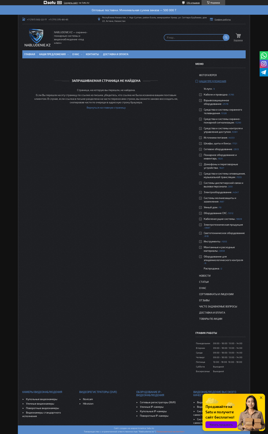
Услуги (208, 88)
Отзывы (204, 300)
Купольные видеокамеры (41, 399)
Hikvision (88, 403)
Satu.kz (150, 428)
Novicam (88, 399)
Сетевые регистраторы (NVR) (158, 402)
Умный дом (210, 207)
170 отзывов (193, 2)
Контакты (92, 54)
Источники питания (215, 137)
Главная (29, 54)
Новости (204, 275)
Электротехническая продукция (223, 224)
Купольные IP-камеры (153, 411)
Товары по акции (210, 318)
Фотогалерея (208, 75)
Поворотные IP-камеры (154, 415)
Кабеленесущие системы (219, 218)
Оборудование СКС (215, 213)
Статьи (204, 281)
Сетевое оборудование (218, 149)
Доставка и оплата (115, 54)
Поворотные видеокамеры (42, 408)
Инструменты (212, 241)
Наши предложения (52, 54)
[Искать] (226, 37)
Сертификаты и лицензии (216, 294)
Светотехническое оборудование (224, 233)
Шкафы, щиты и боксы (217, 143)
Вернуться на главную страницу (106, 107)
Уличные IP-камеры (152, 406)
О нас (75, 54)
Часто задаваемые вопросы (218, 306)
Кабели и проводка (215, 94)
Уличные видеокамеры (40, 403)
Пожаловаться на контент (170, 431)
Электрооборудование (218, 192)
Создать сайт (71, 2)
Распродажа (211, 268)
